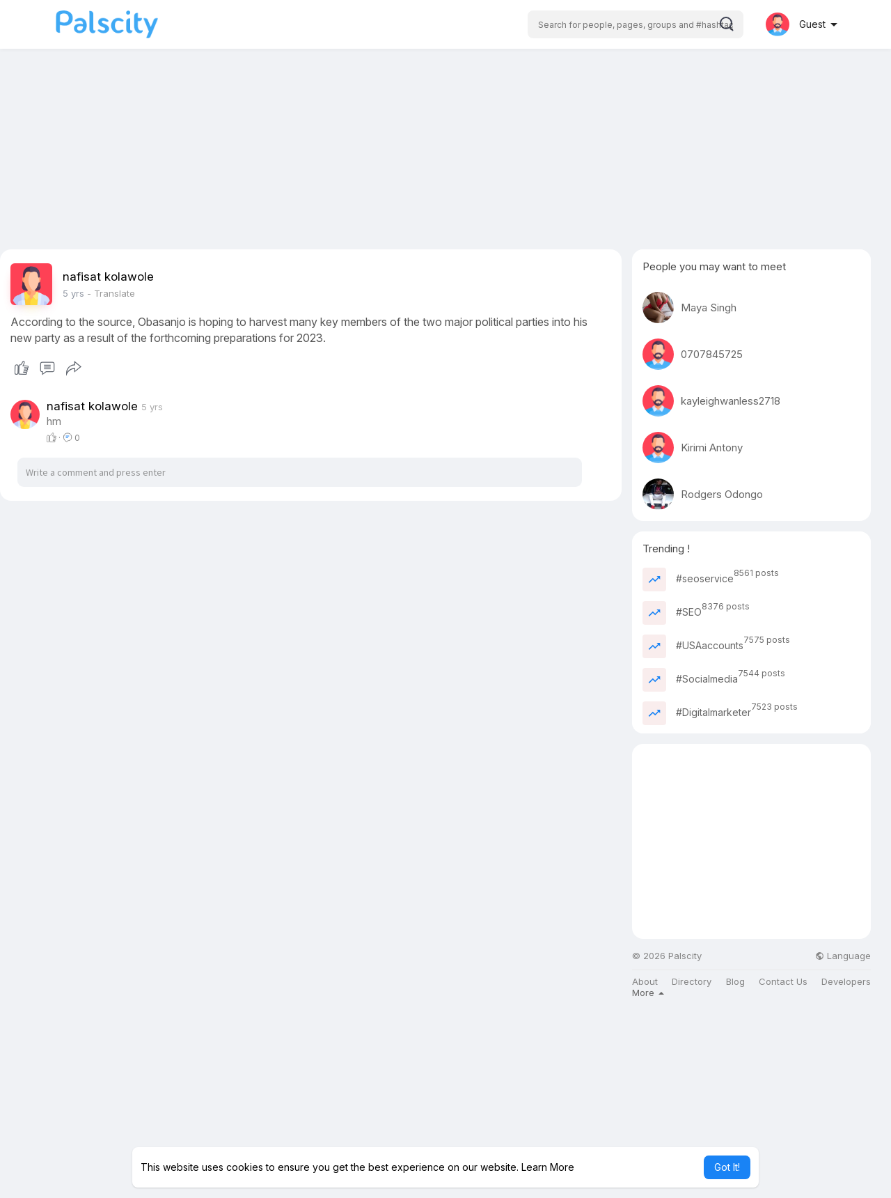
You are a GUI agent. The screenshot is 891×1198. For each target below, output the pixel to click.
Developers (846, 981)
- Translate (111, 293)
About (645, 981)
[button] (635, 24)
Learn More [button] (547, 1167)
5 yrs (73, 293)
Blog (735, 981)
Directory (691, 981)
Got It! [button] (727, 1167)
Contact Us (783, 981)
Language (843, 955)
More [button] (648, 992)
